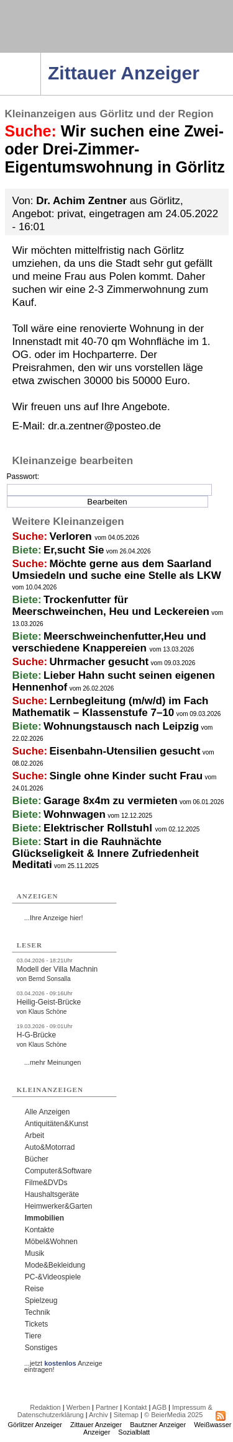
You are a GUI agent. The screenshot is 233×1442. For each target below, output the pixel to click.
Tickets (36, 1324)
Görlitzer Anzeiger (35, 1424)
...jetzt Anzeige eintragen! (63, 1363)
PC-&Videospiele (53, 1277)
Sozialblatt (134, 1432)
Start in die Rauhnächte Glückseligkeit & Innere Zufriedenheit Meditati (105, 853)
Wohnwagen (74, 814)
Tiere (33, 1336)
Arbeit (34, 1135)
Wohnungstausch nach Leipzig (121, 726)
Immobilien (44, 1218)
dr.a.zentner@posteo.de (104, 426)
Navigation (40, 56)
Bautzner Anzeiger (158, 1424)
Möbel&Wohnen (51, 1241)
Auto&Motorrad (50, 1147)
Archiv (98, 1414)
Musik (34, 1253)
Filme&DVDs (46, 1183)
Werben (78, 1407)
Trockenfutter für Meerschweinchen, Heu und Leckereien (110, 605)
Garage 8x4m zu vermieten (110, 801)
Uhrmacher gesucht (99, 662)
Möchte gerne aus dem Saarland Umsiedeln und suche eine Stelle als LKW (116, 569)
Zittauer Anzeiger (96, 1424)
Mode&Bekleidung (55, 1265)
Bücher (36, 1159)
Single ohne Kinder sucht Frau (126, 776)
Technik (37, 1312)
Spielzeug (41, 1300)
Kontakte (39, 1230)
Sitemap (126, 1414)
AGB (159, 1407)
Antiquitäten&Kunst (56, 1124)
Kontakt (135, 1407)
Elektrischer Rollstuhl (99, 828)
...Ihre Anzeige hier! (53, 918)
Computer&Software (58, 1171)
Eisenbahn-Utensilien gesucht (125, 751)
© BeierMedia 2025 (173, 1414)
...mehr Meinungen (52, 1062)
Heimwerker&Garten (59, 1206)
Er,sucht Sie (73, 550)
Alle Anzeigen (47, 1112)
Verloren (72, 536)
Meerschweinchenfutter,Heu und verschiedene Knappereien (109, 642)
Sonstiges (41, 1348)
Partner (107, 1407)
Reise (34, 1289)
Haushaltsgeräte (52, 1194)
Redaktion (45, 1407)
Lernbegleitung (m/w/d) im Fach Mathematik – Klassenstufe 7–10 (110, 707)
